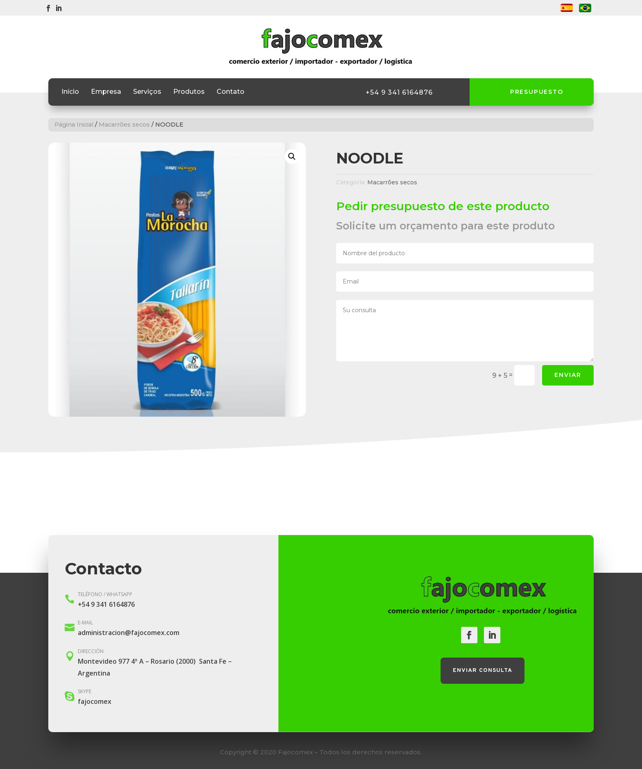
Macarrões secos (124, 124)
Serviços (147, 92)
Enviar (567, 375)
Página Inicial (73, 124)
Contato (230, 92)
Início (70, 92)
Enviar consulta (482, 670)
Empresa (106, 92)
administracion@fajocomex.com (128, 632)
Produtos (189, 92)
